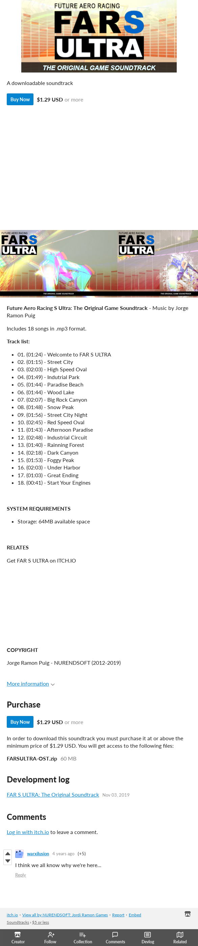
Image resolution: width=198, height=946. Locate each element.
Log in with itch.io (28, 832)
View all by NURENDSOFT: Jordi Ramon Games (65, 914)
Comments (115, 937)
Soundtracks (18, 922)
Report (118, 914)
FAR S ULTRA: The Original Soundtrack (53, 794)
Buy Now (20, 99)
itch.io (12, 914)
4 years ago (63, 853)
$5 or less (40, 922)
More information (31, 683)
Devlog (148, 937)
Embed (135, 914)
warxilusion (38, 853)
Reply (20, 875)
